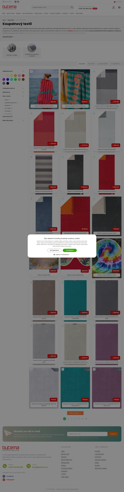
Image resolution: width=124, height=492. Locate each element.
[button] (62, 254)
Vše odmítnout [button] (54, 250)
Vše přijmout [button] (70, 250)
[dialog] (62, 246)
